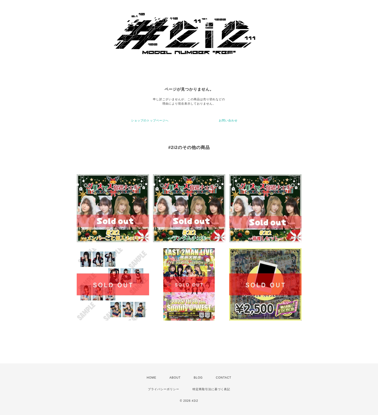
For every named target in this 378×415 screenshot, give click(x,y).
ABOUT (174, 377)
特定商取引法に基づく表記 (211, 389)
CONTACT (223, 377)
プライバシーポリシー (163, 389)
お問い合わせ (228, 120)
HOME (151, 377)
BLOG (198, 377)
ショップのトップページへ (150, 120)
